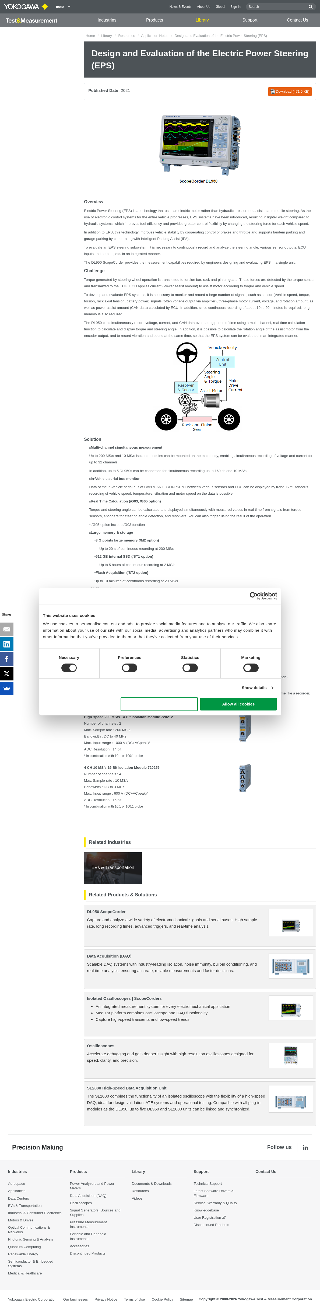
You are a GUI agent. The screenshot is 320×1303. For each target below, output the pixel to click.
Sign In (235, 7)
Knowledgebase (206, 1210)
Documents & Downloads (152, 1184)
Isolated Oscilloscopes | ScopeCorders (124, 998)
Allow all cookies (238, 704)
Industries (107, 20)
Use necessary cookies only (159, 704)
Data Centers (18, 1198)
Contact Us (297, 20)
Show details (254, 688)
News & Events (181, 7)
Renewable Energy (23, 1254)
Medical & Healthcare (25, 1273)
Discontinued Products (88, 1253)
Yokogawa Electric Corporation (32, 1300)
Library (202, 20)
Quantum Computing (24, 1247)
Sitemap (186, 1300)
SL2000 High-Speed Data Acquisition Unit (126, 1088)
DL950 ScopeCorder (106, 911)
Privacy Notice (105, 1300)
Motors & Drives (20, 1220)
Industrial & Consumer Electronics (35, 1213)
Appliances (17, 1191)
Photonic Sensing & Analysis (30, 1240)
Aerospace (16, 1184)
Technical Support (208, 1184)
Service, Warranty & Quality (215, 1203)
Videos (137, 1198)
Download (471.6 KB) (290, 91)
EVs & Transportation (25, 1206)
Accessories (79, 1246)
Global (220, 7)
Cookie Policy (162, 1300)
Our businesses (75, 1300)
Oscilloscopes (100, 1045)
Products (154, 20)
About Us (203, 7)
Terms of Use (134, 1300)
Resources (126, 36)
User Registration (207, 1217)
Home (90, 36)
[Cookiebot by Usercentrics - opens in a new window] (253, 596)
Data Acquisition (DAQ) (109, 956)
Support (249, 20)
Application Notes (154, 36)
